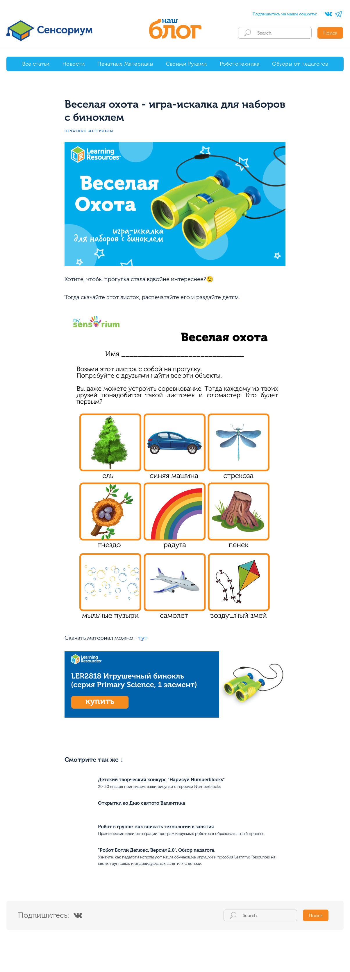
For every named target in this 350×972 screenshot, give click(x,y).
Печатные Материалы (125, 64)
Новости (74, 64)
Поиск (330, 33)
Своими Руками (186, 64)
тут (142, 638)
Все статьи (36, 64)
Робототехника (240, 64)
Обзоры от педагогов (300, 64)
